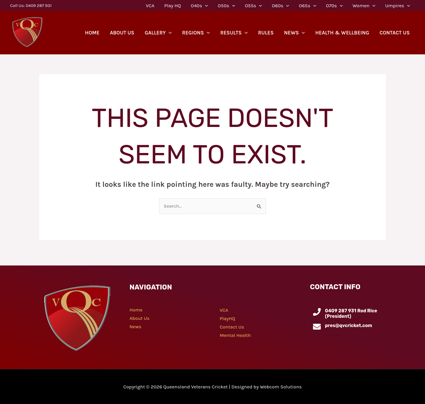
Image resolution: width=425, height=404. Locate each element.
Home (136, 310)
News (136, 326)
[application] (205, 5)
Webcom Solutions (281, 387)
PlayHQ (227, 318)
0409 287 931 (38, 5)
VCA (224, 310)
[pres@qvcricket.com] (317, 327)
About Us (140, 318)
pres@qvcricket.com (348, 325)
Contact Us (232, 326)
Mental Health (235, 334)
